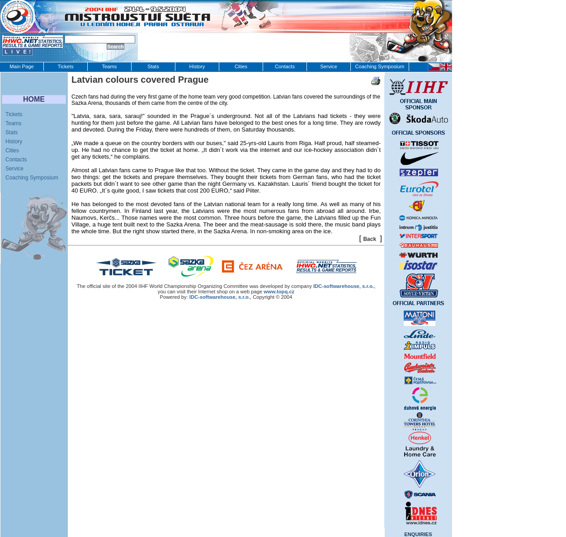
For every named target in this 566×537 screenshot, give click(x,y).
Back (369, 239)
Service (328, 66)
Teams (109, 66)
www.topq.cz (279, 291)
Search (115, 46)
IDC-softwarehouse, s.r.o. (219, 297)
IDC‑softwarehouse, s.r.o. (343, 286)
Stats (153, 66)
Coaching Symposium (380, 66)
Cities (241, 66)
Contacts (285, 66)
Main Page (21, 66)
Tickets (65, 66)
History (197, 66)
